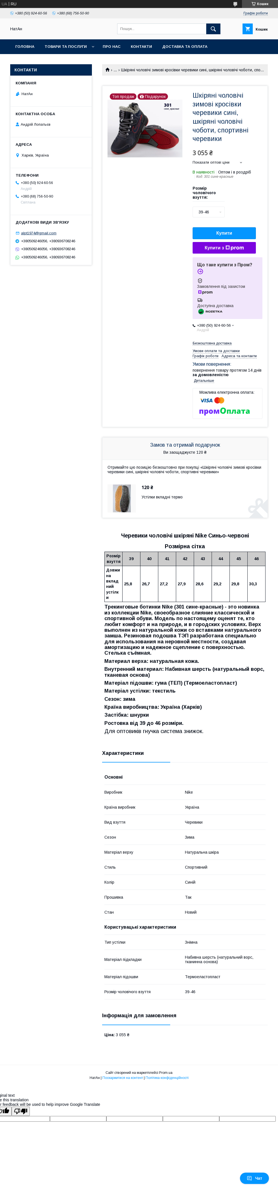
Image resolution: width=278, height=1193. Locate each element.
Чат (254, 1178)
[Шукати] (213, 28)
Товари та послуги (66, 46)
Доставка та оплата (184, 46)
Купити (224, 233)
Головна (24, 46)
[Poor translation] (21, 1111)
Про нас (112, 46)
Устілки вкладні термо (162, 497)
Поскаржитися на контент (122, 1078)
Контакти (141, 46)
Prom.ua (165, 1073)
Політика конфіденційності (167, 1078)
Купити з (224, 247)
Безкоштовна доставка (212, 343)
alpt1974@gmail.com (38, 233)
